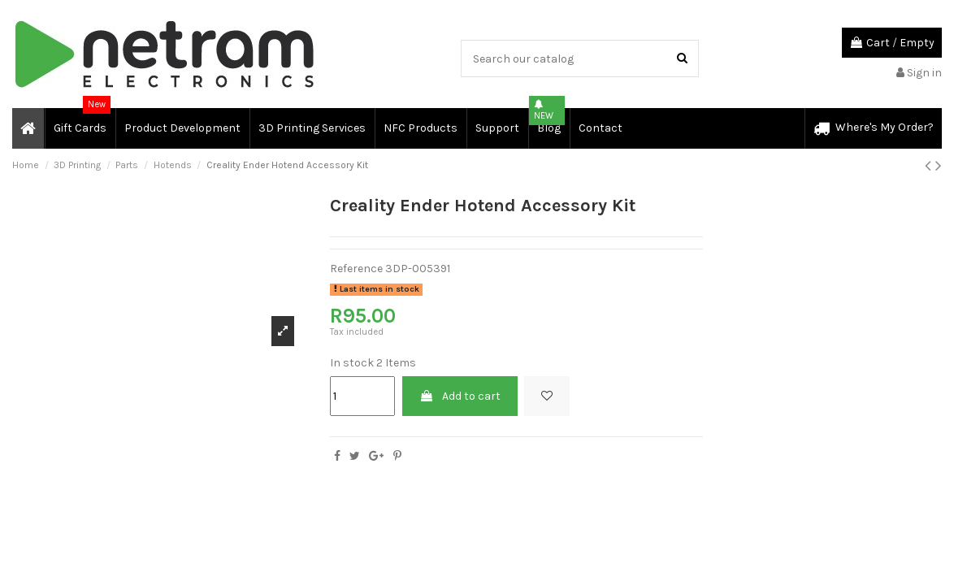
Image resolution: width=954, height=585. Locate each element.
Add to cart (460, 396)
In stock (352, 363)
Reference (356, 268)
